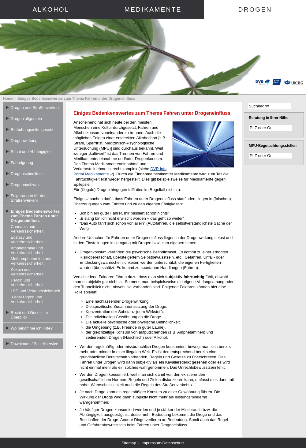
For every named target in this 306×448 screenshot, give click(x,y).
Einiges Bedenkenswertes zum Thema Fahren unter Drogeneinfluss (76, 98)
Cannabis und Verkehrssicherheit (27, 228)
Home (8, 98)
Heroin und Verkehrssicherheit (27, 282)
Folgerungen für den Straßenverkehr (29, 198)
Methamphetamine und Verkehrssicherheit (31, 261)
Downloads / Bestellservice (34, 344)
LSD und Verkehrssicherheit (35, 291)
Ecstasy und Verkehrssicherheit (27, 239)
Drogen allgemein (26, 118)
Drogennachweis (25, 184)
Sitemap (128, 443)
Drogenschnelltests (28, 173)
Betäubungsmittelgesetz (32, 129)
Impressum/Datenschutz (163, 443)
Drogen (255, 9)
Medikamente (152, 9)
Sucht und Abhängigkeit (32, 151)
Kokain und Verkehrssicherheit (27, 271)
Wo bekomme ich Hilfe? (32, 328)
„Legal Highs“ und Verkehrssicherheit (27, 299)
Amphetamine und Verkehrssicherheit (27, 250)
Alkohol (50, 9)
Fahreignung (22, 162)
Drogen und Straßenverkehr (35, 107)
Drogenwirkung (24, 140)
